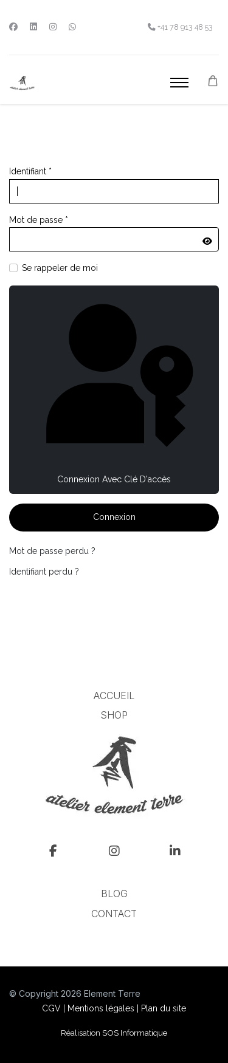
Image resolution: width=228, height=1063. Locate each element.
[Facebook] (13, 27)
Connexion (114, 517)
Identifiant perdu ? (44, 571)
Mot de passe (38, 220)
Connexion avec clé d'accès (114, 388)
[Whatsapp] (72, 27)
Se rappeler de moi (60, 268)
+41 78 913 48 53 (185, 27)
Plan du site (163, 1008)
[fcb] (53, 853)
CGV (51, 1008)
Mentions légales (100, 1008)
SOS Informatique (134, 1032)
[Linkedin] (33, 27)
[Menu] (179, 82)
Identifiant (30, 171)
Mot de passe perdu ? (52, 551)
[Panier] (213, 81)
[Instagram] (53, 27)
